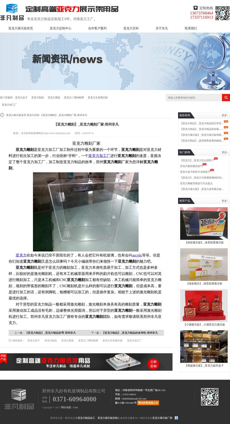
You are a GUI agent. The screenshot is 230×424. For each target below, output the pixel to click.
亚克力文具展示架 (98, 97)
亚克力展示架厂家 (162, 418)
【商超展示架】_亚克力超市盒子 (204, 365)
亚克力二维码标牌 (74, 97)
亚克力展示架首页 (20, 28)
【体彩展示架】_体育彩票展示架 (204, 242)
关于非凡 (162, 28)
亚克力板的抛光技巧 (191, 166)
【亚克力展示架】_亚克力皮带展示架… (202, 189)
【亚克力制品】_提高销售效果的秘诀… (202, 140)
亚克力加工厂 (9, 104)
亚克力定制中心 (60, 28)
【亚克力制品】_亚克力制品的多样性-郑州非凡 (130, 332)
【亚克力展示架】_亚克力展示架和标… (202, 134)
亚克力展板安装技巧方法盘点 (196, 183)
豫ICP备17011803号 (126, 402)
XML (75, 407)
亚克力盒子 (21, 97)
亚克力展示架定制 (107, 418)
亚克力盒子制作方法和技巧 (195, 171)
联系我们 (191, 28)
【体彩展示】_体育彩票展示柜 (204, 283)
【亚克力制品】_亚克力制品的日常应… (202, 123)
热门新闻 (184, 152)
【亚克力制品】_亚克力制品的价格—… (202, 129)
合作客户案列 (97, 28)
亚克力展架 (54, 97)
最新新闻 (184, 115)
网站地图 (66, 407)
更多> (225, 115)
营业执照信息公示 (148, 402)
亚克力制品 (37, 97)
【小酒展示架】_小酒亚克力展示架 (204, 324)
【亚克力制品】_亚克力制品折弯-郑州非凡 (50, 332)
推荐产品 (184, 200)
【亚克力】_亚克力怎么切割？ (197, 160)
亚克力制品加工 (86, 418)
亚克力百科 (131, 28)
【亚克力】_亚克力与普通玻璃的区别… (202, 177)
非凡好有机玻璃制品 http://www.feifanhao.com (45, 133)
